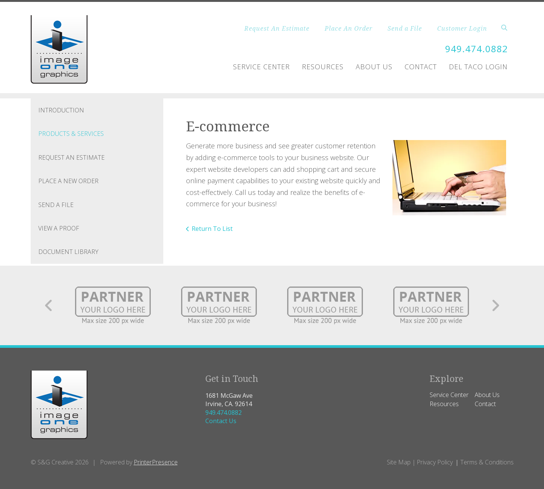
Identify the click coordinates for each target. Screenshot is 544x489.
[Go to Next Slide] (495, 305)
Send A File (55, 205)
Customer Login (462, 28)
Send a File (405, 28)
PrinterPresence (156, 462)
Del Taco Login (478, 66)
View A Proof (58, 228)
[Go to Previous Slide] (49, 305)
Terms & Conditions (487, 462)
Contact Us (220, 421)
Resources (323, 66)
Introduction (61, 110)
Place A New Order (68, 181)
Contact (421, 66)
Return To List (212, 228)
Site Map (399, 462)
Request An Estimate (277, 28)
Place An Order (348, 28)
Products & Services (71, 133)
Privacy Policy (435, 462)
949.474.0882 (476, 48)
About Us (374, 66)
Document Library (68, 252)
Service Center (261, 66)
